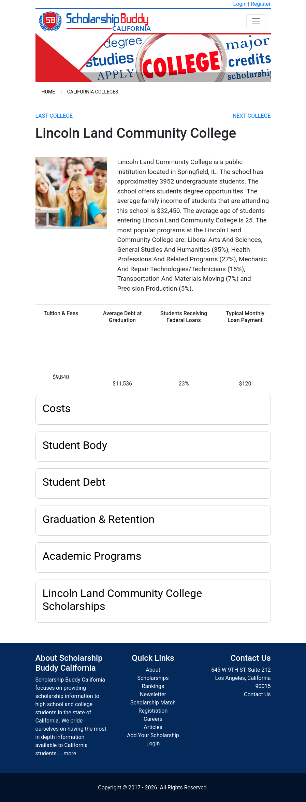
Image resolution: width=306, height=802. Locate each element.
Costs (57, 408)
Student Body (75, 445)
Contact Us (257, 694)
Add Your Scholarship (153, 735)
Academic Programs (92, 556)
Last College (54, 116)
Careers (153, 719)
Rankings (153, 686)
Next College (252, 116)
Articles (153, 727)
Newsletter (153, 694)
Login (240, 4)
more (69, 753)
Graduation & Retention (99, 519)
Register (261, 4)
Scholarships (153, 678)
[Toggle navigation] (255, 21)
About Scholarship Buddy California (69, 663)
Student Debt (74, 482)
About (153, 670)
